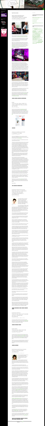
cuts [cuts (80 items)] (41, 30)
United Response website (16, 95)
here (12, 114)
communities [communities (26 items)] (34, 30)
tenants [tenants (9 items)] (37, 41)
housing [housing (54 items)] (39, 33)
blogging (13, 324)
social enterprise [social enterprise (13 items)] (34, 41)
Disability (13, 15)
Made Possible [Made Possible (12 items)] (41, 37)
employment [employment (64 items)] (34, 32)
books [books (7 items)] (41, 28)
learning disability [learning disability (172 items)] (36, 36)
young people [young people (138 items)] (39, 42)
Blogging (13, 102)
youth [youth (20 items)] (33, 43)
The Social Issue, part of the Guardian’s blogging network (19, 105)
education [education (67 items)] (40, 31)
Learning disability (19, 15)
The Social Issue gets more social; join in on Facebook (20, 315)
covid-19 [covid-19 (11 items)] (40, 30)
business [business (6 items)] (33, 29)
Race (22, 349)
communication (18, 418)
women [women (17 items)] (33, 42)
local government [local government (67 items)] (35, 37)
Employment (13, 349)
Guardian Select (22, 109)
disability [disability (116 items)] (34, 31)
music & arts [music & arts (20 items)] (38, 38)
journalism (15, 185)
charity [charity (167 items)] (35, 29)
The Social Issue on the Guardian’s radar (19, 330)
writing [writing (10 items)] (35, 42)
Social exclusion (23, 189)
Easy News (21, 45)
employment (22, 418)
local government (20, 185)
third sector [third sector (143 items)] (40, 41)
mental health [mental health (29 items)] (34, 38)
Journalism (15, 15)
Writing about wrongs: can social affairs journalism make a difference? (19, 192)
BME (12, 185)
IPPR (16, 390)
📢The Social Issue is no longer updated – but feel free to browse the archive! (37, 17)
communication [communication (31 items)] (40, 29)
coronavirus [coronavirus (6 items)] (37, 30)
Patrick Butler (23, 335)
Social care (17, 16)
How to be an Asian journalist (17, 351)
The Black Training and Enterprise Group (17, 398)
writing (20, 324)
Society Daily (19, 335)
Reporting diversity (34, 21)
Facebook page (26, 320)
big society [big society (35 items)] (36, 28)
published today (14, 45)
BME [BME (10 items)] (40, 28)
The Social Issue (3, 9)
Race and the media (34, 20)
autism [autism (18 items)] (33, 28)
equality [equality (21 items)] (38, 32)
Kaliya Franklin (25, 93)
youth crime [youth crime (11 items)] (35, 43)
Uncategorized (21, 16)
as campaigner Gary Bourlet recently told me (22, 36)
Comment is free (17, 133)
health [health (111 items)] (36, 33)
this (21, 170)
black (13, 418)
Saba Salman (17, 107)
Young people (24, 349)
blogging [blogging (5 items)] (38, 28)
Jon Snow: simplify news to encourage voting (19, 18)
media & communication (17, 189)
